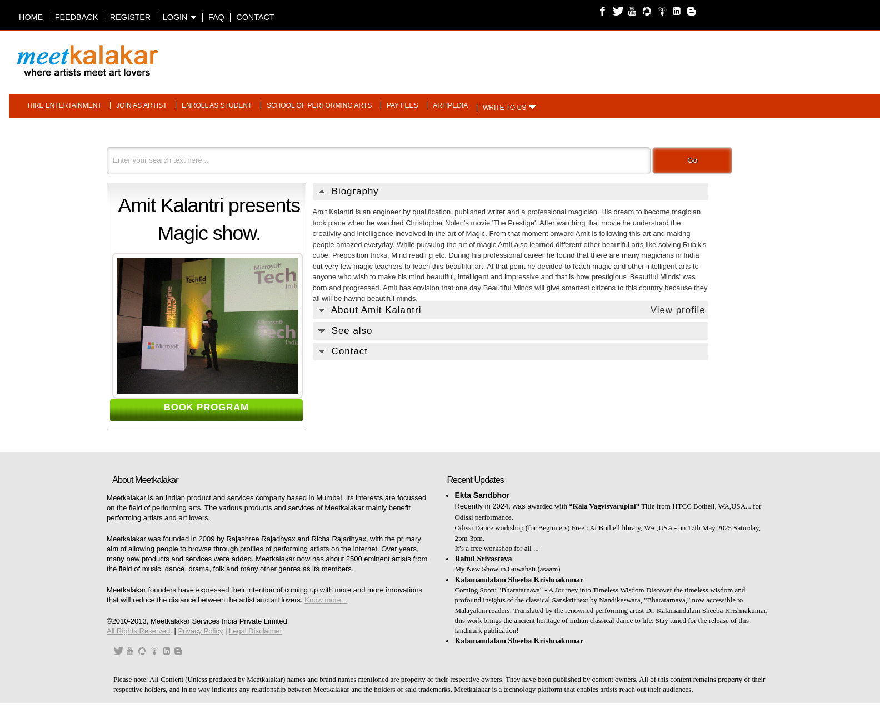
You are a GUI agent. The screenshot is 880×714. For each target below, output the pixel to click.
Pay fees (402, 105)
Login (180, 17)
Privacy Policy (200, 631)
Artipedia (450, 105)
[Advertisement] (581, 55)
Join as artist (141, 105)
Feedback (76, 17)
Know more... (325, 600)
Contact (255, 17)
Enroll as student (217, 105)
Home (31, 17)
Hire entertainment (65, 105)
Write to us (504, 108)
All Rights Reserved (138, 631)
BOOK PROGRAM (206, 407)
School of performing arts (319, 105)
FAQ (216, 17)
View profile (678, 310)
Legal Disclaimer (255, 631)
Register (130, 17)
